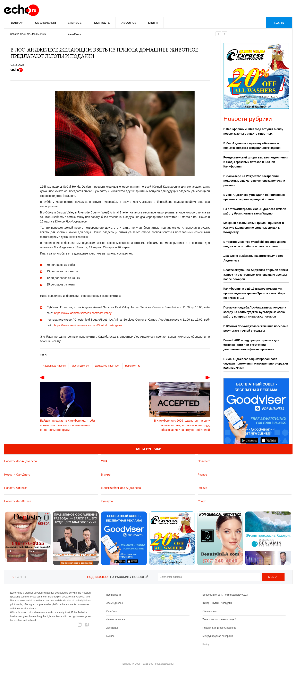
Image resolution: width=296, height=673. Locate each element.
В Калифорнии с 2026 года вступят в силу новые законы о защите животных (253, 131)
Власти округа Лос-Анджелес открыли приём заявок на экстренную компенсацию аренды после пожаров (255, 274)
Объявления (45, 22)
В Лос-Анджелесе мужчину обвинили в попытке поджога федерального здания (252, 145)
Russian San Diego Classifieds (219, 627)
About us (128, 22)
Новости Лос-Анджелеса (20, 461)
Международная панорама (218, 636)
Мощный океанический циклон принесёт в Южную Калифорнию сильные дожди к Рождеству (253, 227)
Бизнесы (75, 22)
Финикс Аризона (115, 619)
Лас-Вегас (112, 627)
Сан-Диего (112, 611)
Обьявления (210, 611)
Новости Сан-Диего (17, 474)
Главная (17, 22)
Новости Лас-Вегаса (17, 501)
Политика (204, 461)
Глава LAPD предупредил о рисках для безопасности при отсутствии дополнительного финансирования (251, 345)
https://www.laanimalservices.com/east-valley (82, 313)
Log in (279, 22)
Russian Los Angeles (54, 365)
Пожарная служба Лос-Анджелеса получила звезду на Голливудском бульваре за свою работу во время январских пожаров (254, 312)
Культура (107, 501)
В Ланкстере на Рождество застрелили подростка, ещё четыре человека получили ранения (254, 180)
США (104, 461)
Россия (202, 488)
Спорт (202, 501)
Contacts (102, 22)
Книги (153, 22)
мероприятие (132, 365)
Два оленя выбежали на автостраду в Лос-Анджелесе (254, 258)
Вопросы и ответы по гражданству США (225, 594)
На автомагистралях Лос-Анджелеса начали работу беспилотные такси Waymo (254, 211)
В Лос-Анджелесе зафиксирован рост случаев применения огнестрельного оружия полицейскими (255, 363)
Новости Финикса (15, 488)
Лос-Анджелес (80, 365)
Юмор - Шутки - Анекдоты (217, 603)
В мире (105, 474)
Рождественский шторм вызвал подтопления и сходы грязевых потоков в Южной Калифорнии (255, 162)
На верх (21, 577)
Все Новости (113, 594)
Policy (206, 644)
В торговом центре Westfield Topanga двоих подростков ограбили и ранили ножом (254, 244)
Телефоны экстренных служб (219, 619)
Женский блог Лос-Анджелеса (121, 488)
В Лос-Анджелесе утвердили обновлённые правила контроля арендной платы (254, 197)
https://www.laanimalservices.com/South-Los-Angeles (88, 325)
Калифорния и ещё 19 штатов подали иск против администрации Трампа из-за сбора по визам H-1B (254, 293)
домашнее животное (107, 365)
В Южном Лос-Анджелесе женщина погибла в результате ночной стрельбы (255, 328)
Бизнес (110, 636)
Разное (202, 474)
